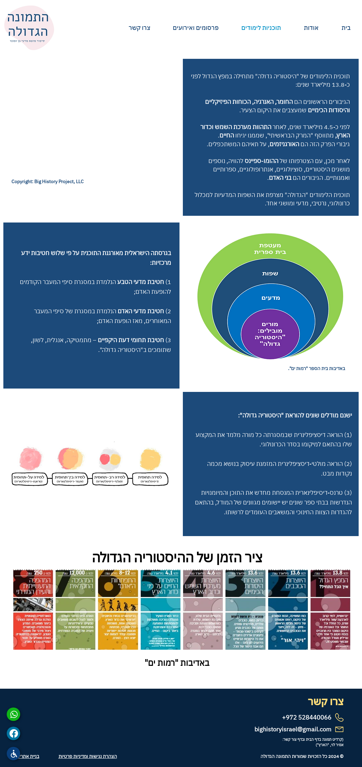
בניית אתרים (27, 756)
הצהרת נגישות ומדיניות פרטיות (87, 756)
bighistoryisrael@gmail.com (292, 729)
